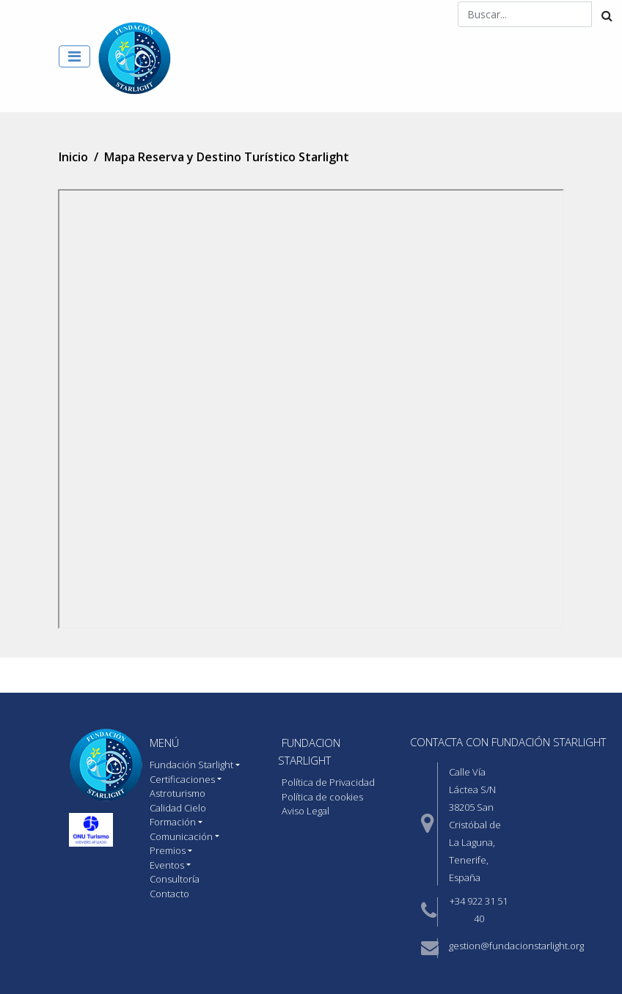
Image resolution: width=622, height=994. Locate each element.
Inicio (73, 157)
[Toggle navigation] (74, 56)
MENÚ (164, 742)
